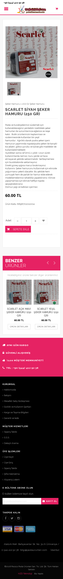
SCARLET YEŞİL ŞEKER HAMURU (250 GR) (46, 312)
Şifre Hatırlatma (12, 474)
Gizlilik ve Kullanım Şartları (17, 407)
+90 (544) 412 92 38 (14, 3)
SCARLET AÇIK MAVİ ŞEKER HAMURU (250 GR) (19, 312)
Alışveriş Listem (12, 479)
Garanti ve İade (11, 418)
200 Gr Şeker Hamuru (33, 104)
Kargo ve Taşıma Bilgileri (16, 412)
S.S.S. (7, 437)
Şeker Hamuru (12, 104)
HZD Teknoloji (25, 573)
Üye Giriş (8, 462)
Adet (8, 220)
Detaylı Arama (11, 443)
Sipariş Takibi (10, 432)
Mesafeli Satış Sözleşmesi (16, 401)
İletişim (7, 395)
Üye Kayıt (8, 457)
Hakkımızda (10, 389)
